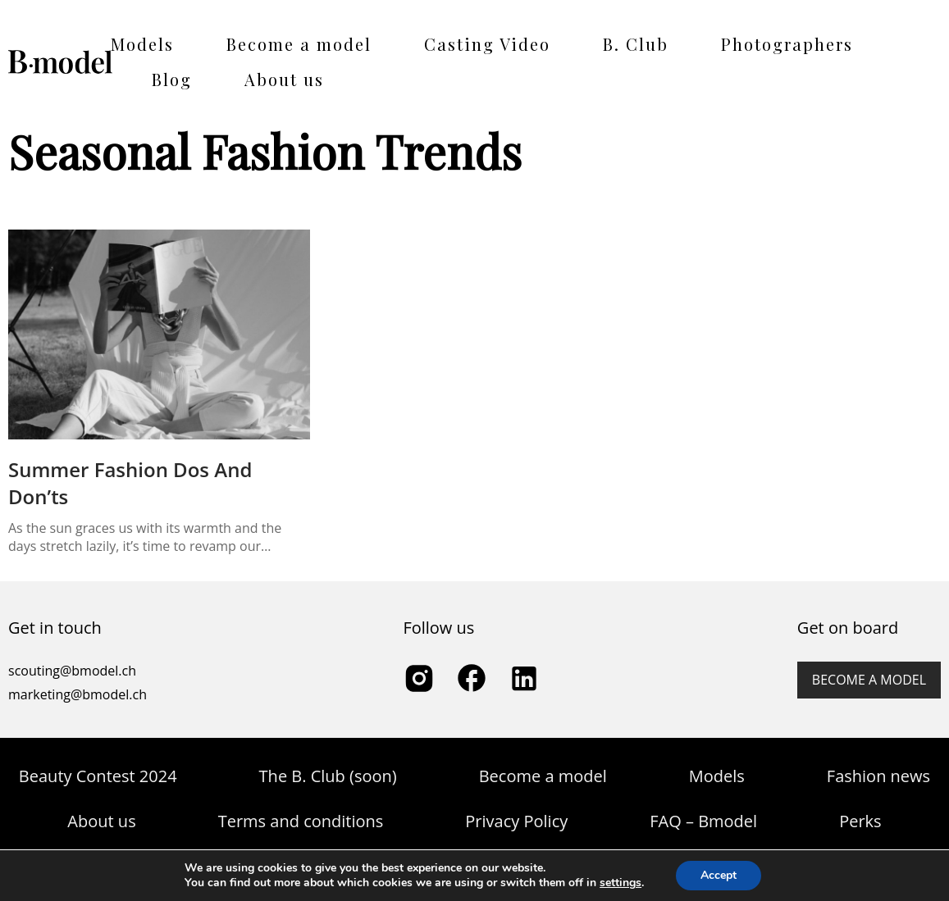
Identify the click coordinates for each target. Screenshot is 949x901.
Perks (860, 821)
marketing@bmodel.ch (77, 694)
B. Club (635, 44)
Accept (718, 875)
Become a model (299, 44)
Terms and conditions (301, 821)
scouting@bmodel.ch (72, 671)
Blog (172, 79)
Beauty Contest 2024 (98, 776)
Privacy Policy (516, 821)
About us (284, 79)
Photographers (787, 44)
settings (620, 883)
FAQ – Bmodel (703, 821)
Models (142, 44)
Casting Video (487, 44)
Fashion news (878, 776)
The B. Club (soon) (328, 776)
